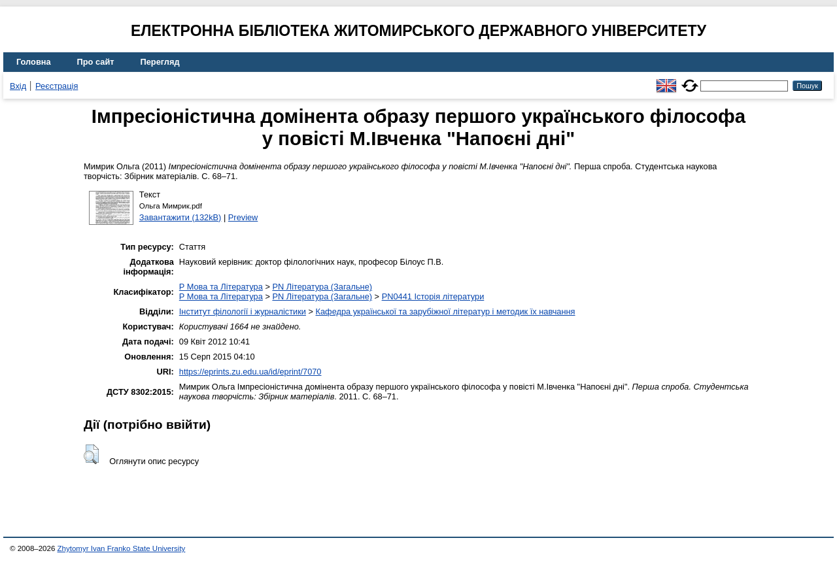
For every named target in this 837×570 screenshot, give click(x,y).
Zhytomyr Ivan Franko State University (122, 548)
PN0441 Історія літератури (433, 296)
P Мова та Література (221, 287)
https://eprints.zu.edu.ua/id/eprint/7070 (250, 372)
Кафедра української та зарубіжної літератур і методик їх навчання (445, 311)
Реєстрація (56, 86)
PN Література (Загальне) (322, 287)
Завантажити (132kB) (180, 217)
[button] (91, 454)
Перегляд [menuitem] (160, 62)
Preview (243, 217)
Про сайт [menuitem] (95, 62)
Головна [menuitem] (33, 62)
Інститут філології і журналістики (242, 311)
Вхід (18, 86)
